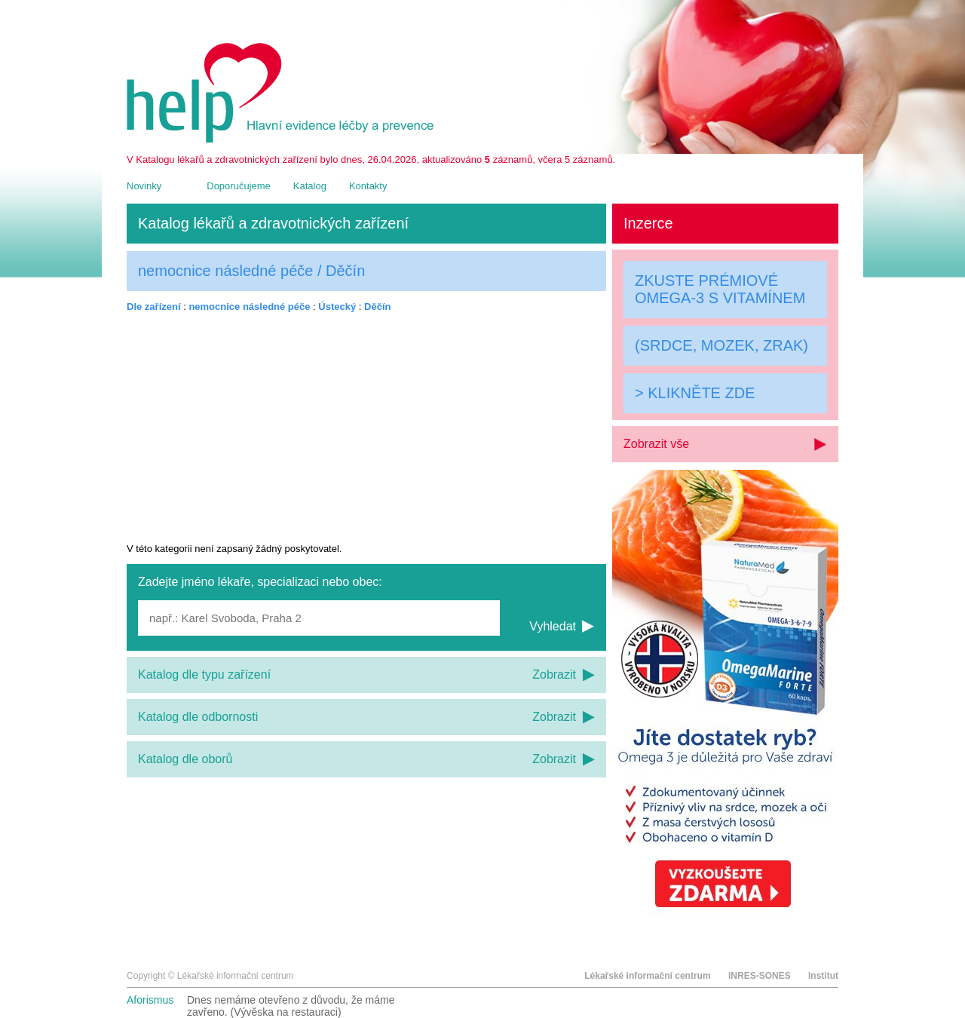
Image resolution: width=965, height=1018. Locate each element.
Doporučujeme (239, 186)
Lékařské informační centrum (647, 975)
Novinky (144, 186)
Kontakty (368, 186)
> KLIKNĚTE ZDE (695, 393)
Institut (823, 975)
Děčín (377, 306)
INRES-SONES (759, 975)
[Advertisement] (366, 427)
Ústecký (337, 306)
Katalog (309, 186)
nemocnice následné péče (249, 306)
